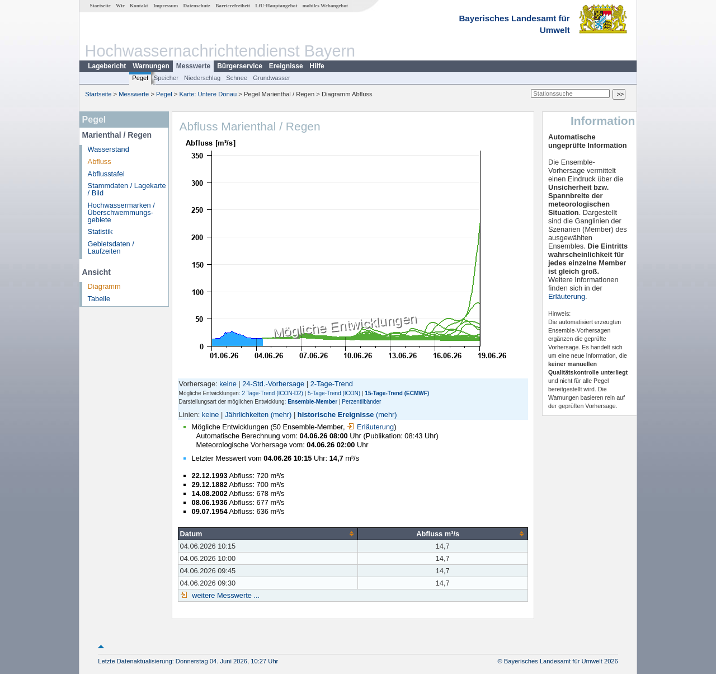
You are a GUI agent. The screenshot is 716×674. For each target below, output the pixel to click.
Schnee (236, 77)
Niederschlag (202, 77)
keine (228, 384)
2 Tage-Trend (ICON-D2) (272, 393)
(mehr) (281, 414)
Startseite (100, 5)
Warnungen (151, 66)
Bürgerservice (239, 66)
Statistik (100, 231)
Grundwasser (271, 77)
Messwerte (193, 66)
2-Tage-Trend (331, 384)
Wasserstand (108, 149)
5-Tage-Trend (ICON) (334, 393)
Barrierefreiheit (232, 5)
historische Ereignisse (336, 414)
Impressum (165, 5)
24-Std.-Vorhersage (273, 384)
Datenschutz (196, 5)
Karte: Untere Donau (208, 94)
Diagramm (104, 286)
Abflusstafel (106, 174)
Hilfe (317, 66)
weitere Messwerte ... (225, 595)
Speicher (166, 77)
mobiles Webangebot (325, 5)
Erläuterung (370, 427)
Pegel (140, 77)
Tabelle (99, 298)
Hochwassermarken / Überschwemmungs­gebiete (121, 212)
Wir (120, 5)
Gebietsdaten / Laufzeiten (111, 247)
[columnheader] (267, 533)
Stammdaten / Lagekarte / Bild (127, 189)
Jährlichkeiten (246, 414)
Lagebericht (107, 66)
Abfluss (99, 161)
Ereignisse (286, 66)
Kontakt (139, 5)
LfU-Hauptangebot (276, 5)
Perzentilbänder (361, 402)
